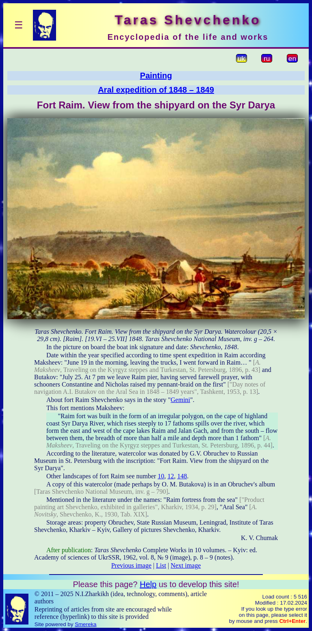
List (161, 565)
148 (182, 476)
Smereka (85, 624)
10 (161, 476)
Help (148, 584)
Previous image (131, 565)
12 (170, 476)
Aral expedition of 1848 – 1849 (156, 89)
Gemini (180, 399)
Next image (186, 565)
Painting (156, 75)
